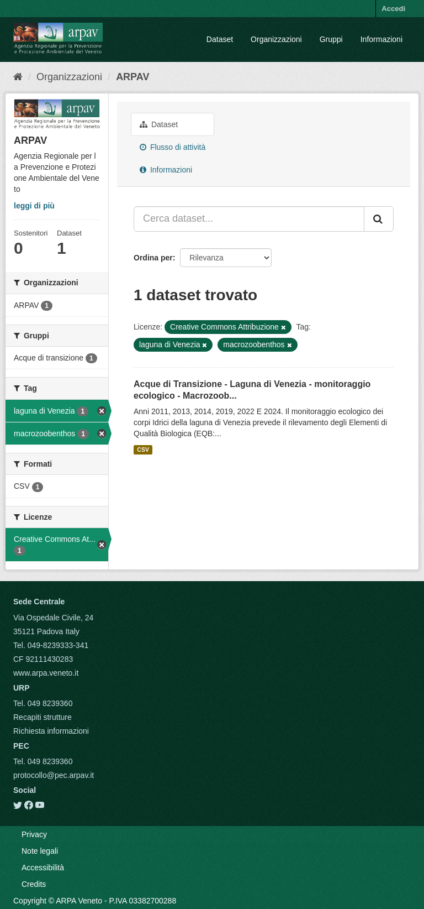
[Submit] (379, 219)
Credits (34, 884)
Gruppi (331, 39)
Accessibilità (43, 867)
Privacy (34, 834)
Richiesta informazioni (51, 731)
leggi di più (34, 205)
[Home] (18, 76)
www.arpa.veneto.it (45, 672)
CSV (143, 449)
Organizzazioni (276, 39)
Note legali (40, 851)
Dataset (219, 39)
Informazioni (381, 39)
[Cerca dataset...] (249, 219)
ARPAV (132, 76)
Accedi (393, 8)
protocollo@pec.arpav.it (53, 775)
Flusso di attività (172, 147)
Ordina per (153, 257)
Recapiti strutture (42, 717)
